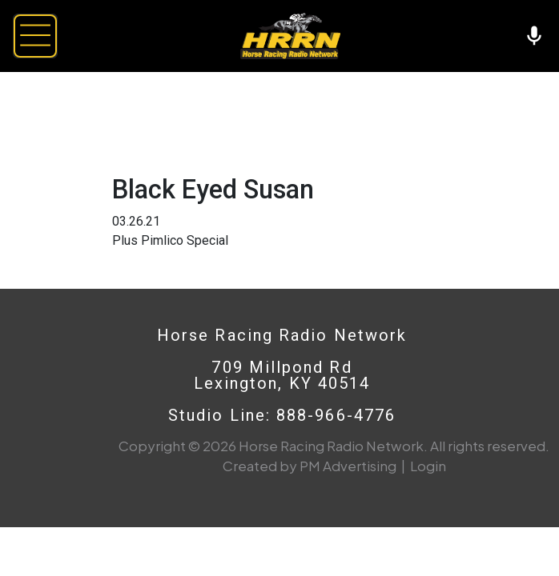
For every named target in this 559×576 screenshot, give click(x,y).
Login (428, 465)
